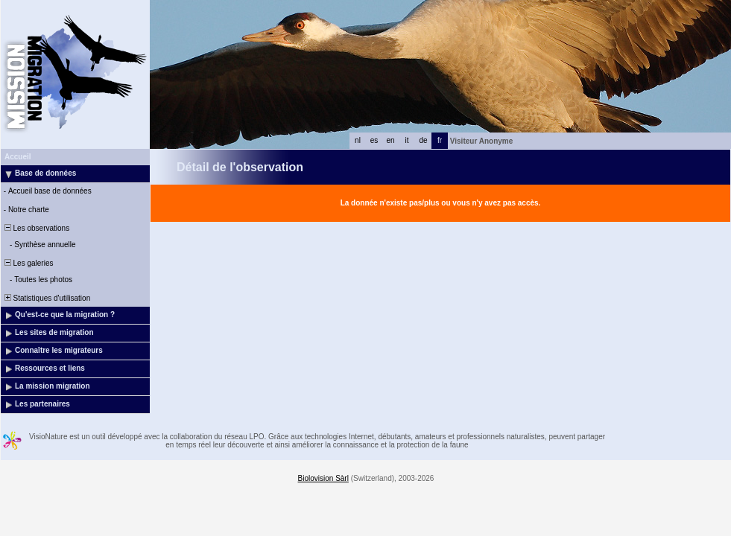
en (390, 140)
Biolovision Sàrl (323, 478)
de (423, 140)
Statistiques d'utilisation (46, 298)
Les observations (35, 228)
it (407, 140)
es (374, 140)
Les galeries (27, 263)
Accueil (17, 157)
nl (358, 140)
